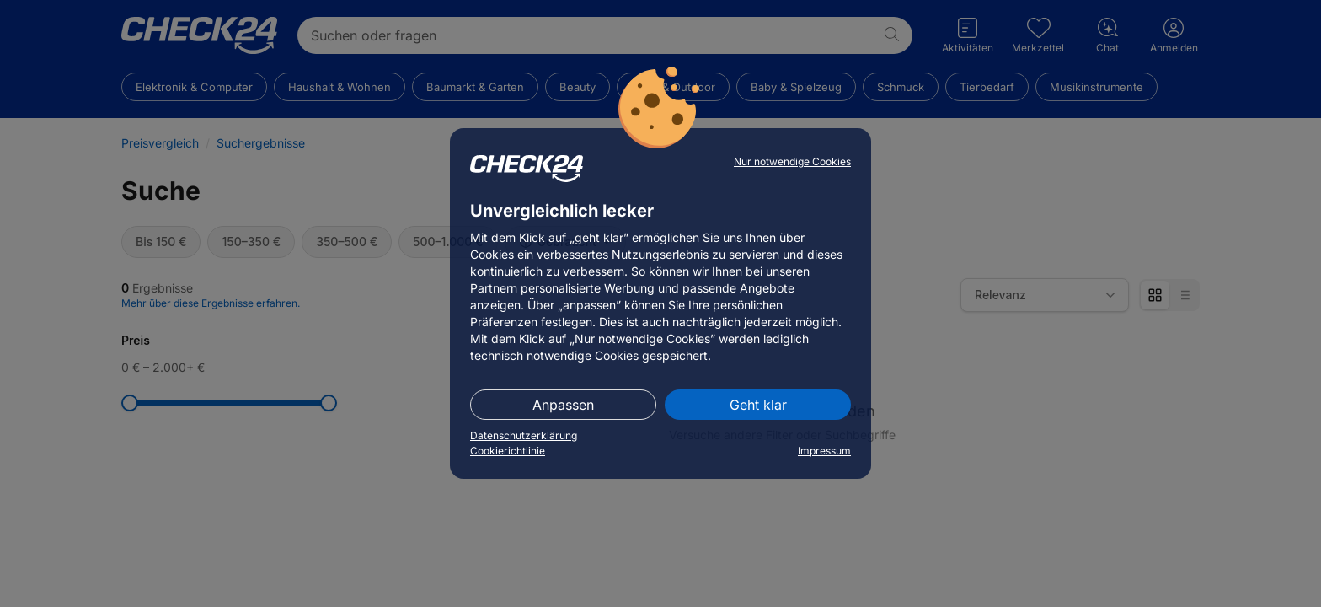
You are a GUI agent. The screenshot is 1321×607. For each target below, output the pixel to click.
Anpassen (563, 404)
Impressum (824, 450)
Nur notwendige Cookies (792, 161)
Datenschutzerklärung (523, 435)
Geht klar (758, 404)
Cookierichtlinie (507, 450)
